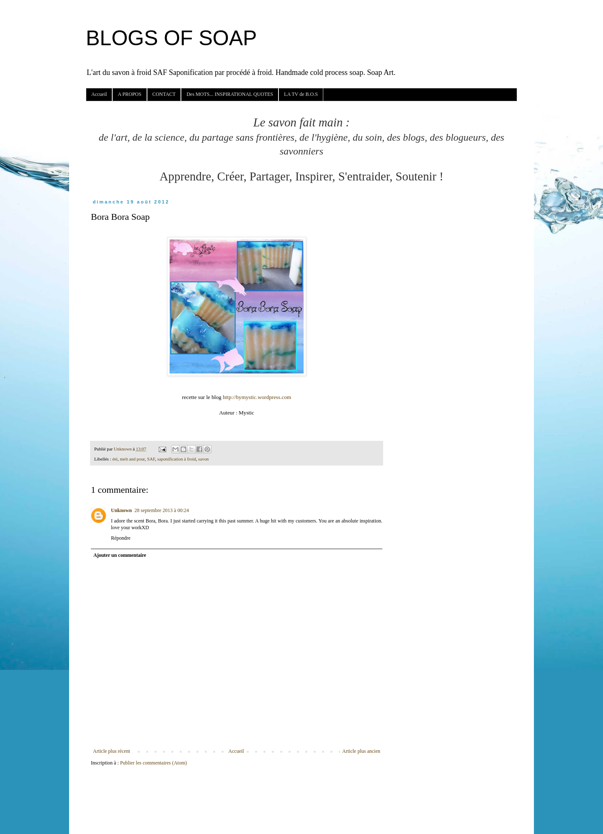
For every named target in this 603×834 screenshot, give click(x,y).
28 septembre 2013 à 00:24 (161, 510)
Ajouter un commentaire (119, 555)
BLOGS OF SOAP (171, 38)
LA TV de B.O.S (301, 94)
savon (203, 458)
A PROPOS (129, 94)
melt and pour (132, 458)
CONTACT (164, 94)
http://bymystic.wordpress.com (257, 397)
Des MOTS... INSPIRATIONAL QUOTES (229, 94)
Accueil (99, 94)
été (115, 458)
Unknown (121, 510)
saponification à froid (176, 458)
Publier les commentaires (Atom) (153, 763)
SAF (151, 458)
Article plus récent (111, 751)
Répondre (121, 538)
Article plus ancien (361, 751)
